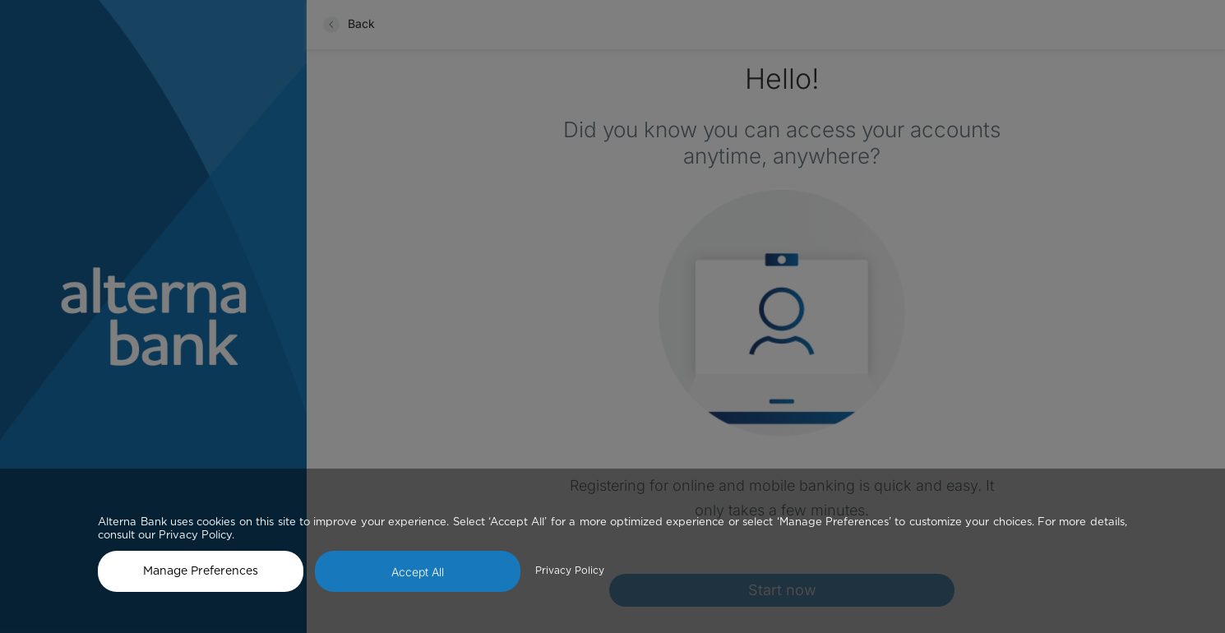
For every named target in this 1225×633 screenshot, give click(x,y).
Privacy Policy (569, 570)
